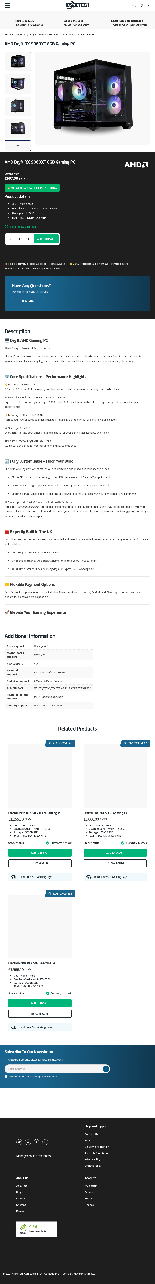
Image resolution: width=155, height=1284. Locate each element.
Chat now (28, 301)
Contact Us (91, 1134)
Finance (89, 1204)
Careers (20, 1198)
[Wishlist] (141, 5)
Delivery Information (97, 1146)
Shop (16, 34)
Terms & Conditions (96, 1153)
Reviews (20, 1211)
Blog (18, 1192)
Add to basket (46, 239)
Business (90, 1198)
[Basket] (148, 5)
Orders (89, 1192)
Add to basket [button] (40, 852)
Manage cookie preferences (33, 1156)
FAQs (88, 1140)
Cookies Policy (93, 1165)
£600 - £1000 (45, 34)
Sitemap (21, 1204)
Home (8, 34)
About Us (21, 1186)
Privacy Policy (92, 1159)
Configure (41, 863)
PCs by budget (28, 34)
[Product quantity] (19, 238)
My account (91, 1186)
